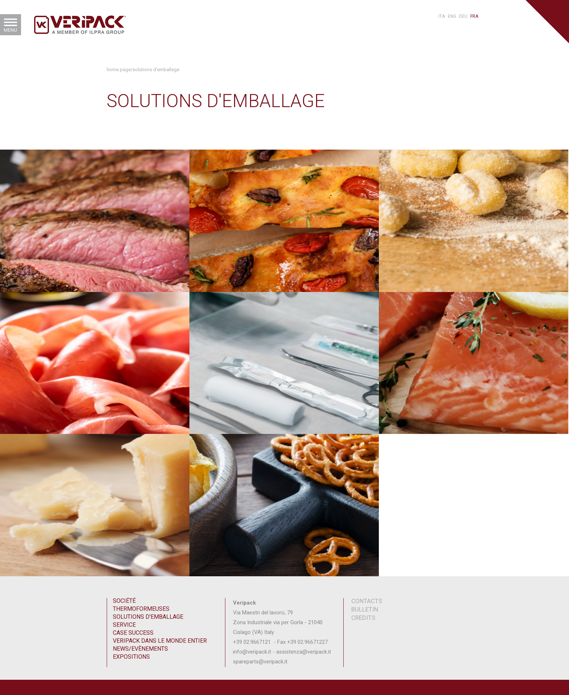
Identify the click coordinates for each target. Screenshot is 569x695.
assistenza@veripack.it (303, 652)
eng (452, 16)
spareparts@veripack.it (261, 661)
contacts (366, 601)
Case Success (133, 632)
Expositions (131, 656)
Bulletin (364, 609)
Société (124, 600)
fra (474, 16)
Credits (363, 617)
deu (463, 16)
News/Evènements (140, 648)
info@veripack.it (252, 652)
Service (124, 624)
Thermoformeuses (141, 608)
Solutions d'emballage (155, 69)
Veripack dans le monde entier (160, 640)
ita (441, 16)
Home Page (119, 69)
